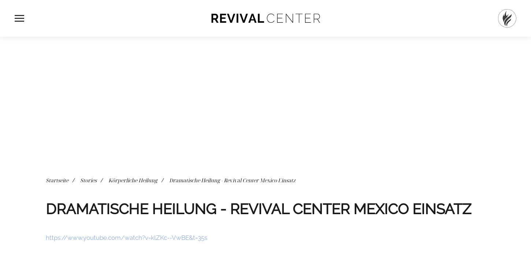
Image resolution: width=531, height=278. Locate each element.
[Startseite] (507, 18)
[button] (19, 18)
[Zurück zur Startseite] (265, 18)
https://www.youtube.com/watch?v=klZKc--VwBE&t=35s (126, 237)
